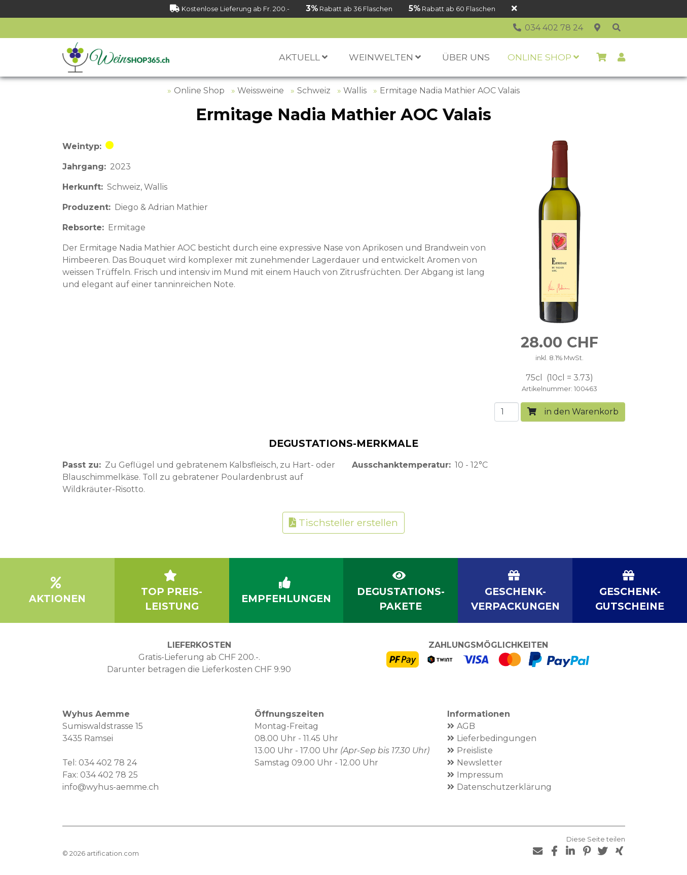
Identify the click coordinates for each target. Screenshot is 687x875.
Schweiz (314, 90)
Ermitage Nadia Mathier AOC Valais (450, 90)
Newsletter (479, 762)
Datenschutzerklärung (504, 787)
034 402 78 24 (108, 762)
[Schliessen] (514, 9)
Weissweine (260, 90)
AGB (466, 726)
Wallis (355, 90)
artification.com (113, 853)
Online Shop (199, 90)
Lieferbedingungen (496, 738)
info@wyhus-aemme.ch (110, 787)
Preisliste (475, 750)
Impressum (480, 775)
